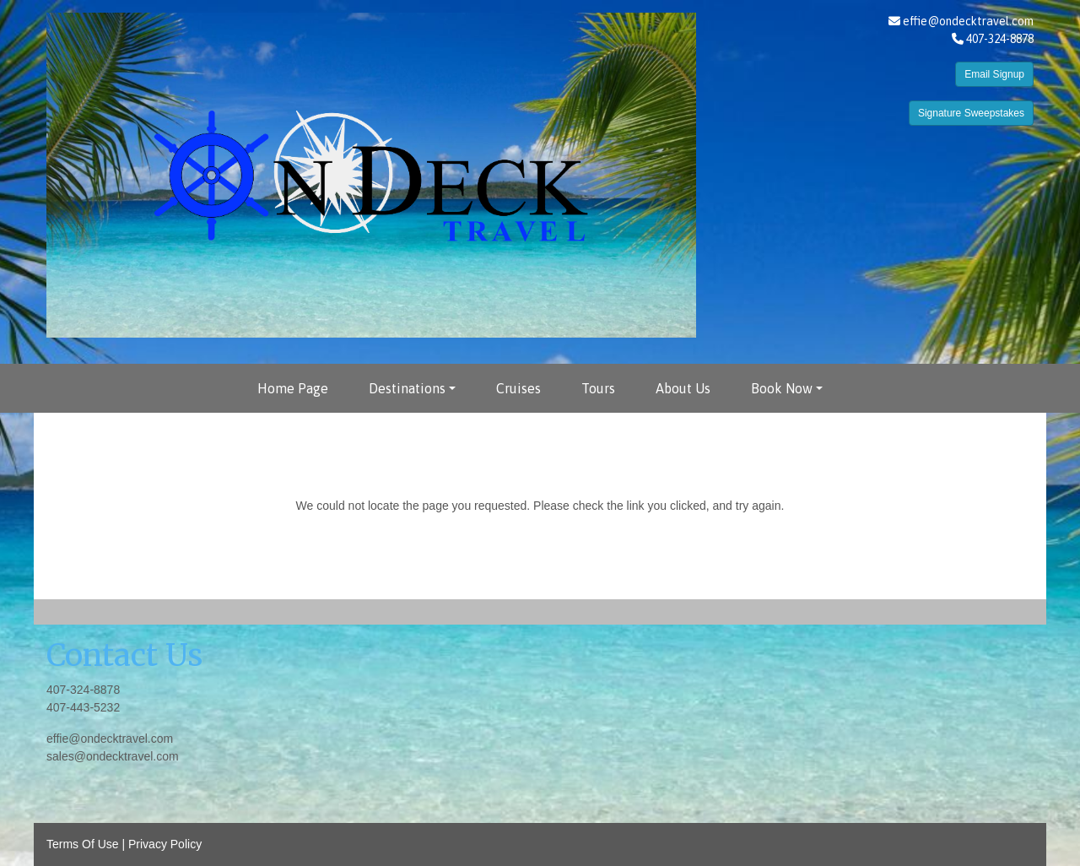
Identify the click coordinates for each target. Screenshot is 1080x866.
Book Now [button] (782, 388)
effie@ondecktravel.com (968, 21)
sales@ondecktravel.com (112, 756)
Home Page (292, 388)
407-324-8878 (83, 689)
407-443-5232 (83, 707)
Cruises (518, 388)
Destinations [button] (407, 388)
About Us (683, 388)
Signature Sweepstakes (971, 113)
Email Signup (994, 74)
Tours (598, 388)
